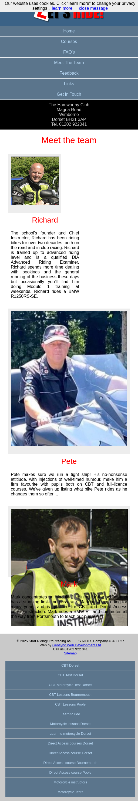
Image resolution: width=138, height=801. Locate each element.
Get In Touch (69, 94)
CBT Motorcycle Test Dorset (70, 685)
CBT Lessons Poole (70, 704)
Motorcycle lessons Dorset (70, 724)
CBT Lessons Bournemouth (70, 695)
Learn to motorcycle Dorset (70, 734)
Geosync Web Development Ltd (76, 645)
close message (93, 8)
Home (69, 31)
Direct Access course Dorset (70, 753)
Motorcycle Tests (70, 792)
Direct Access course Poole (70, 772)
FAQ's (69, 52)
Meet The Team (69, 62)
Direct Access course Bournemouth (70, 763)
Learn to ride (70, 714)
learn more (62, 8)
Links (69, 83)
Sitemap (70, 653)
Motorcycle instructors (70, 782)
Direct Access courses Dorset (70, 743)
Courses (69, 41)
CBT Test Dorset (70, 675)
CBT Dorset (70, 665)
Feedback (68, 73)
